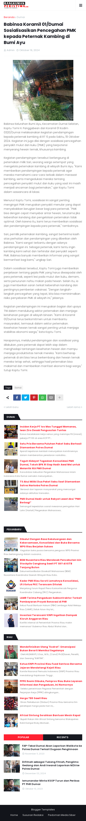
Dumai (21, 17)
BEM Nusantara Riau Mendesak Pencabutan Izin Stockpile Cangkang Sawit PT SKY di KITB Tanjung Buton (50, 563)
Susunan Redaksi (32, 815)
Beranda (9, 17)
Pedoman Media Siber (62, 815)
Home (14, 815)
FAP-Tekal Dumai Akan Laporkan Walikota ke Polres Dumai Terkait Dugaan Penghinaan (52, 747)
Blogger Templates (43, 809)
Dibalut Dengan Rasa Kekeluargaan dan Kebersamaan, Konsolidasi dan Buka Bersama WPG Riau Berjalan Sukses (50, 542)
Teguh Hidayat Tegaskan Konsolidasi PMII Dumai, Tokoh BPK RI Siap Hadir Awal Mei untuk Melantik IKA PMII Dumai (50, 464)
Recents (62, 737)
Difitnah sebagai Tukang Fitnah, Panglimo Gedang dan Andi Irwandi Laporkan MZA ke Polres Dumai (50, 765)
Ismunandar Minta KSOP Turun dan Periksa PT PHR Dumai (50, 782)
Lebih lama (73, 407)
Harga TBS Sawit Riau (33, 698)
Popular (23, 737)
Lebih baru (12, 407)
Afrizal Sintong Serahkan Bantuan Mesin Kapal (50, 715)
